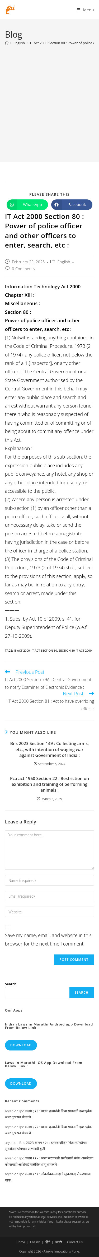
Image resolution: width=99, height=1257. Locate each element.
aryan (9, 1111)
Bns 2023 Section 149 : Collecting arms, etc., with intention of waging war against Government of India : (49, 749)
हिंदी (47, 1242)
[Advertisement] (49, 101)
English (64, 261)
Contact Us (75, 1242)
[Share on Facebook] (72, 204)
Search (11, 984)
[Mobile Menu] (85, 9)
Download (21, 1045)
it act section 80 (44, 650)
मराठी (58, 1242)
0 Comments (23, 268)
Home (20, 1242)
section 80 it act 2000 (75, 650)
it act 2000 (22, 650)
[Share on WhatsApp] (27, 204)
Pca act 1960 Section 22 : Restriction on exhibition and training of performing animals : (49, 784)
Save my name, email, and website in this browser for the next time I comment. (48, 939)
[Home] (6, 43)
